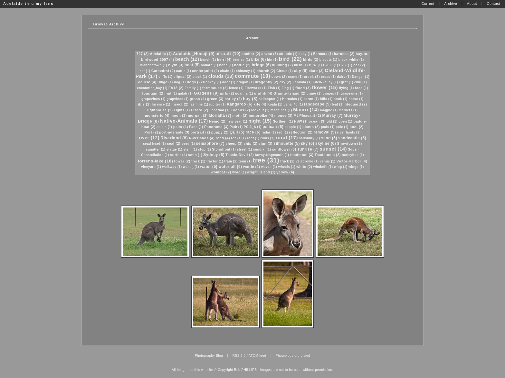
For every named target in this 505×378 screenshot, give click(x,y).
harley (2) (233, 99)
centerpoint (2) (205, 71)
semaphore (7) (210, 143)
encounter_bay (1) (152, 88)
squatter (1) (155, 149)
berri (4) (224, 59)
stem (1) (190, 149)
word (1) (239, 172)
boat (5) (192, 65)
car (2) (359, 65)
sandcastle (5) (352, 138)
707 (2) (143, 54)
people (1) (292, 127)
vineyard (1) (151, 167)
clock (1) (200, 76)
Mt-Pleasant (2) (307, 115)
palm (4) (180, 127)
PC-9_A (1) (253, 127)
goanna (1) (244, 93)
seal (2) (173, 143)
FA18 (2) (176, 88)
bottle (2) (242, 65)
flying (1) (346, 88)
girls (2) (227, 93)
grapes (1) (331, 93)
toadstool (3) (302, 155)
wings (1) (356, 167)
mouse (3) (283, 115)
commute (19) (252, 76)
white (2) (304, 167)
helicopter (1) (270, 99)
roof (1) (253, 138)
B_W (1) (315, 65)
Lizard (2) (199, 110)
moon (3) (178, 115)
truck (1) (287, 161)
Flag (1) (287, 88)
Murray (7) (332, 115)
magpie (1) (329, 110)
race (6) (253, 132)
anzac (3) (270, 54)
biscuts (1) (328, 59)
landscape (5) (317, 104)
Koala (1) (274, 104)
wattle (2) (251, 167)
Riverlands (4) (202, 138)
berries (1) (241, 59)
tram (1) (245, 161)
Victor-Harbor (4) (352, 161)
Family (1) (193, 88)
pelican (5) (272, 126)
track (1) (198, 161)
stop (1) (204, 149)
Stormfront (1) (224, 149)
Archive (252, 38)
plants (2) (311, 127)
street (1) (244, 149)
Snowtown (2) (349, 143)
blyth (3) (175, 65)
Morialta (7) (220, 115)
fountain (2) (152, 93)
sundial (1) (262, 149)
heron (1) (311, 99)
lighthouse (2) (160, 110)
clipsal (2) (183, 76)
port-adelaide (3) (174, 132)
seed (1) (188, 143)
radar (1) (269, 132)
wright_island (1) (261, 172)
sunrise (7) (308, 149)
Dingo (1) (165, 82)
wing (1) (341, 167)
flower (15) (325, 87)
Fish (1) (274, 88)
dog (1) (180, 82)
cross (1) (328, 76)
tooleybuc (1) (353, 155)
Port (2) (151, 132)
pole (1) (342, 127)
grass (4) (198, 99)
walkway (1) (172, 167)
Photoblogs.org (288, 355)
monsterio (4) (157, 115)
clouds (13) (221, 76)
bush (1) (301, 65)
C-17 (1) (345, 65)
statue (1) (174, 149)
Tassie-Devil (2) (239, 155)
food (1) (361, 88)
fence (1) (236, 88)
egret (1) (346, 82)
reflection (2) (300, 132)
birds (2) (311, 59)
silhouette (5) (286, 143)
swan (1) (195, 155)
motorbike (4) (261, 115)
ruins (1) (268, 138)
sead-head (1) (154, 143)
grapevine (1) (352, 93)
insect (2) (179, 104)
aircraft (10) (228, 53)
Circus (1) (284, 71)
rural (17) (287, 137)
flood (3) (303, 88)
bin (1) (272, 59)
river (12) (149, 137)
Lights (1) (182, 110)
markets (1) (348, 110)
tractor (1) (214, 161)
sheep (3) (234, 143)
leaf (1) (338, 104)
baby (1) (305, 54)
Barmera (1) (323, 54)
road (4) (223, 138)
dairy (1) (344, 76)
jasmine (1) (199, 104)
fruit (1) (171, 93)
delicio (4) (147, 82)
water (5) (208, 166)
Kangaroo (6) (239, 104)
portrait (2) (200, 132)
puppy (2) (220, 132)
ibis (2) (144, 104)
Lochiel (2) (240, 110)
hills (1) (326, 99)
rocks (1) (238, 138)
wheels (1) (286, 167)
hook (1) (341, 99)
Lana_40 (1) (293, 104)
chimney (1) (245, 71)
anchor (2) (251, 54)
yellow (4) (285, 172)
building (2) (282, 65)
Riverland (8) (174, 137)
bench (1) (208, 59)
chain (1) (227, 71)
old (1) (332, 121)
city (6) (301, 71)
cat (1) (145, 71)
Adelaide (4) (161, 54)
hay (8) (250, 98)
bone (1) (226, 65)
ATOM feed (257, 355)
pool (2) (356, 127)
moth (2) (240, 115)
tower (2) (182, 161)
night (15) (260, 121)
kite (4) (259, 104)
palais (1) (164, 127)
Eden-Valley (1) (325, 82)
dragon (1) (245, 82)
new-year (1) (236, 121)
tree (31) (266, 160)
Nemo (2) (217, 121)
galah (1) (185, 93)
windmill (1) (323, 167)
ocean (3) (317, 121)
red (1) (282, 132)
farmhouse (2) (215, 88)
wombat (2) (221, 172)
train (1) (230, 161)
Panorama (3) (216, 127)
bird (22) (290, 59)
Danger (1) (360, 76)
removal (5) (325, 132)
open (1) (345, 121)
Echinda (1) (301, 82)
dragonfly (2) (266, 82)
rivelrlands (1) (349, 132)
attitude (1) (288, 54)
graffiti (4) (263, 93)
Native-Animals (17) (184, 121)
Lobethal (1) (219, 110)
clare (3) (316, 71)
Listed (305, 355)
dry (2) (285, 82)
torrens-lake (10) (155, 161)
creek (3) (312, 76)
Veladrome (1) (307, 161)
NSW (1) (301, 121)
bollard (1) (209, 65)
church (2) (266, 71)
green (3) (215, 99)
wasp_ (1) (191, 167)
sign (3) (265, 143)
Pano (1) (196, 127)
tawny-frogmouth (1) (272, 155)
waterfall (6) (230, 166)
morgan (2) (198, 115)
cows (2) (279, 76)
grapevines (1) (153, 99)
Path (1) (236, 127)
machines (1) (281, 110)
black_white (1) (351, 59)
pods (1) (328, 127)
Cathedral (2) (163, 71)
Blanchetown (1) (153, 65)
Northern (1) (283, 121)
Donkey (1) (212, 82)
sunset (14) (333, 149)
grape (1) (314, 93)
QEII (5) (237, 132)
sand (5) (329, 138)
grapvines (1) (178, 99)
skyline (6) (325, 143)
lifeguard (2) (356, 104)
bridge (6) (261, 65)
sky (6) (307, 143)
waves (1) (269, 167)
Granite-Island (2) (289, 93)
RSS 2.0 (239, 355)
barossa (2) (344, 54)
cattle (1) (183, 71)
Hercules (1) (292, 99)
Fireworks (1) (256, 88)
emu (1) (360, 82)
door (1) (228, 82)
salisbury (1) (309, 138)
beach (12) (187, 59)
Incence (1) (161, 104)
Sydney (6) (213, 154)
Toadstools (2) (328, 155)
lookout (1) (260, 110)
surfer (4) (178, 155)
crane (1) (295, 76)
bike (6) (258, 59)
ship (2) (250, 143)
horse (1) (356, 99)
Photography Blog (209, 355)
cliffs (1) (165, 76)
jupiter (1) (217, 104)
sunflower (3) (284, 149)
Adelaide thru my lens (28, 3)
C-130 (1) (330, 65)
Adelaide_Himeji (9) (193, 53)
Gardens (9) (206, 93)
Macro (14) (306, 109)
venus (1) (327, 161)
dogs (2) (194, 82)
